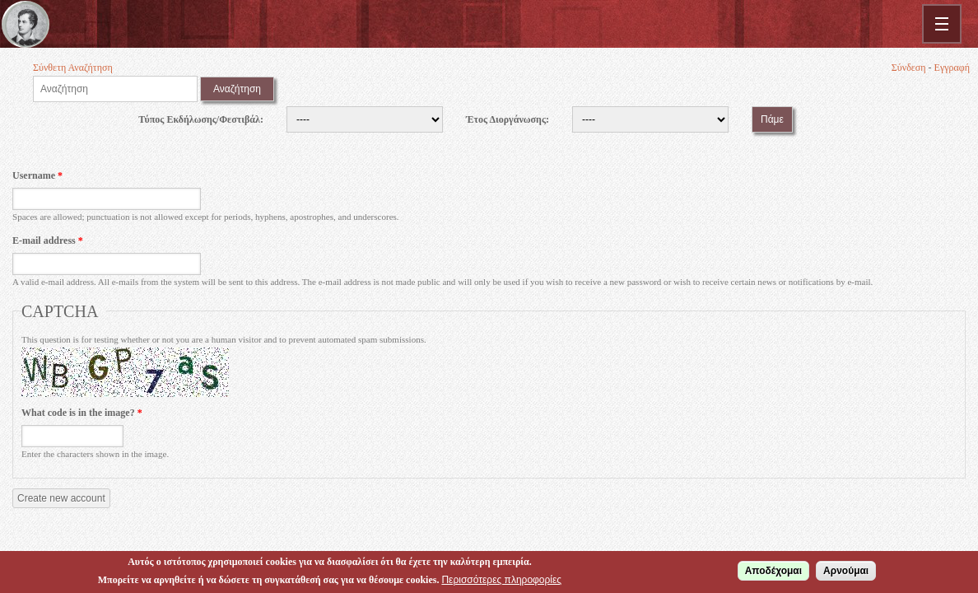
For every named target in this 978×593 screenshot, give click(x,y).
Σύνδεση (909, 67)
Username (37, 175)
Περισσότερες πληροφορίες (501, 581)
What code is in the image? (81, 412)
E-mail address (47, 240)
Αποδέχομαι (773, 572)
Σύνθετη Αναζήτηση (73, 67)
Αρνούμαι (846, 572)
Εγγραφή (952, 67)
